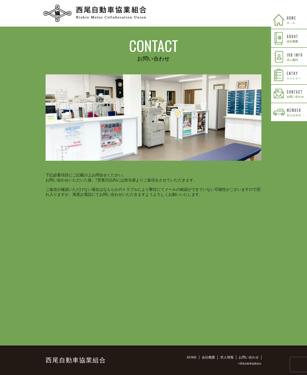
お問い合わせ (249, 357)
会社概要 (208, 357)
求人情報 (227, 357)
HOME (192, 357)
